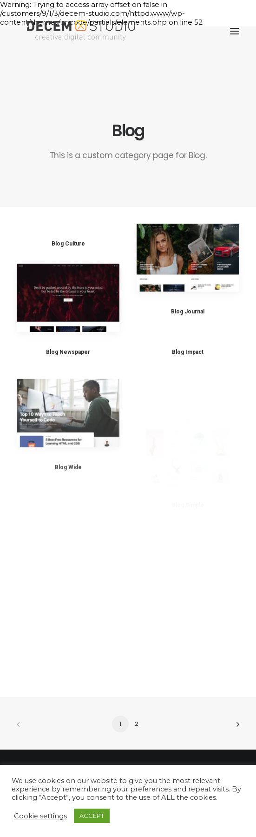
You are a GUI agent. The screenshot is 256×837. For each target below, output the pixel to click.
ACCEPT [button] (91, 815)
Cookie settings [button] (40, 816)
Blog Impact (187, 352)
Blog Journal (187, 311)
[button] (234, 31)
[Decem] (81, 31)
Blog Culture (68, 243)
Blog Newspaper (68, 352)
